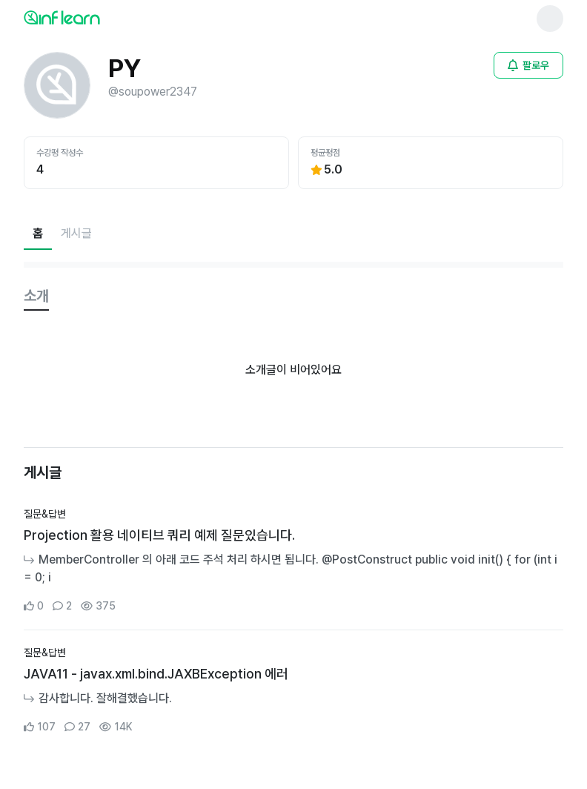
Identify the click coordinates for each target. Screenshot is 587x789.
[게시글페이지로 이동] (76, 233)
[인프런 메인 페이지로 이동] (98, 17)
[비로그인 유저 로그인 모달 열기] (528, 65)
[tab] (36, 297)
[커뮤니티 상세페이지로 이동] (293, 561)
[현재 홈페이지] (38, 233)
